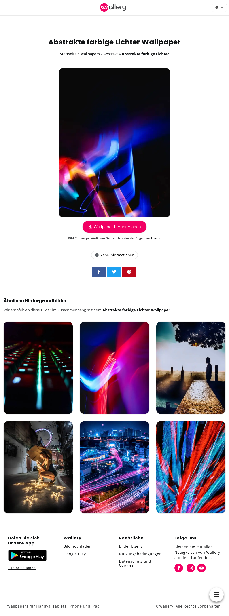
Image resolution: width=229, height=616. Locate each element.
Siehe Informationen (114, 255)
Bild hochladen (78, 546)
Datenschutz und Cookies (135, 563)
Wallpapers (90, 53)
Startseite (68, 53)
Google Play (75, 553)
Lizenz (155, 238)
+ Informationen (22, 568)
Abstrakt (110, 53)
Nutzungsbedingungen (140, 553)
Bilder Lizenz (131, 546)
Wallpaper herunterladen (114, 226)
